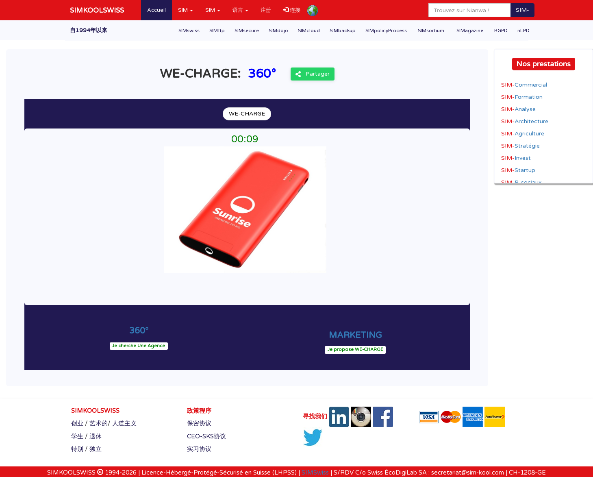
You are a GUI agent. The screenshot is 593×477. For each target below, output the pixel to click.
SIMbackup (343, 30)
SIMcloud (309, 30)
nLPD (523, 30)
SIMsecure (247, 30)
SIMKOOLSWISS (97, 10)
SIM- (522, 10)
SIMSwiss (315, 472)
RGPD (501, 30)
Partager (312, 73)
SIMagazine (469, 30)
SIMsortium (431, 30)
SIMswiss (189, 30)
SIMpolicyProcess (386, 30)
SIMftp (217, 30)
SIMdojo (278, 30)
